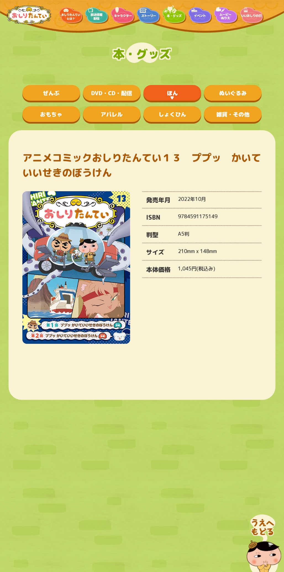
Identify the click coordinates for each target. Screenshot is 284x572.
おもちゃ (51, 114)
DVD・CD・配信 (111, 93)
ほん (172, 93)
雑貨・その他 (232, 114)
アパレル (112, 114)
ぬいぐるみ (233, 93)
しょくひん (172, 114)
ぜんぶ (51, 93)
